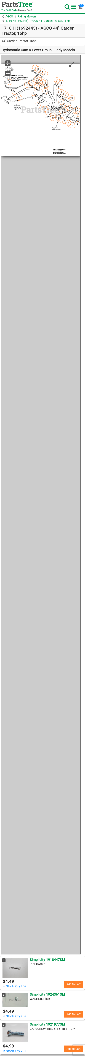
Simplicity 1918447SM (47, 959)
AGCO (9, 16)
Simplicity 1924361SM (47, 994)
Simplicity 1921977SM (47, 1024)
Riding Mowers (27, 16)
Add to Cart (74, 984)
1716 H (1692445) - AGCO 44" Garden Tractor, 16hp (38, 20)
